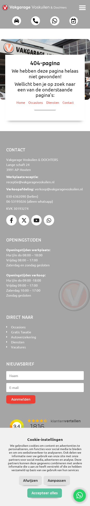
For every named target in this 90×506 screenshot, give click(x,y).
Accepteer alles (44, 493)
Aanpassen (57, 480)
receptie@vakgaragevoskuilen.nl (30, 182)
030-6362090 (16, 196)
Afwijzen (30, 480)
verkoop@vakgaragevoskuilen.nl (59, 189)
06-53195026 (16, 201)
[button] (82, 7)
